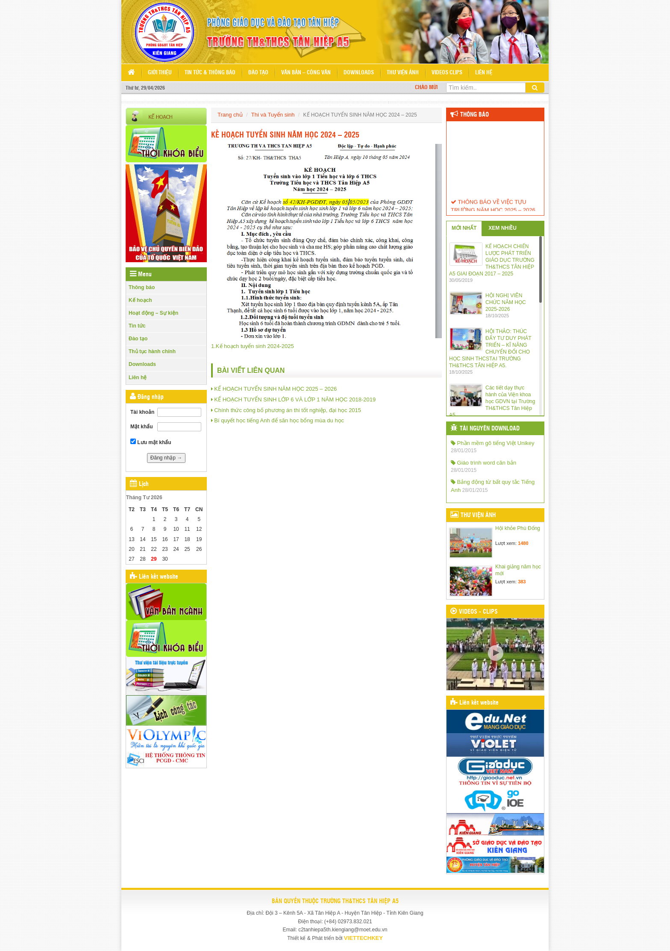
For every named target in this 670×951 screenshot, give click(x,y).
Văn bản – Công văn (306, 73)
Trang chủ (230, 114)
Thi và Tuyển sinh (273, 114)
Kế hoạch (140, 300)
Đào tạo (258, 73)
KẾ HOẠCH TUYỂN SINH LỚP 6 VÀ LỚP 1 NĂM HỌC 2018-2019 (295, 399)
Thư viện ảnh (403, 73)
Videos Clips (447, 73)
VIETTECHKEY (363, 938)
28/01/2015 (463, 451)
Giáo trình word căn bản (483, 462)
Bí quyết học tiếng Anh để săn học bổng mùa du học (279, 420)
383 (522, 581)
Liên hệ (483, 73)
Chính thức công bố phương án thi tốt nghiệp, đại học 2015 (287, 410)
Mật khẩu (141, 427)
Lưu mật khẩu (150, 442)
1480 (523, 543)
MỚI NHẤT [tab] (464, 228)
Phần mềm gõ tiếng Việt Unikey (493, 443)
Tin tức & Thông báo (210, 73)
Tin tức (137, 326)
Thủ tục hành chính (152, 351)
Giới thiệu (160, 73)
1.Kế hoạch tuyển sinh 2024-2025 (252, 346)
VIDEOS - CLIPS (478, 612)
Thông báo (142, 287)
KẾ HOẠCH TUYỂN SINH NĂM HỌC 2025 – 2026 (275, 389)
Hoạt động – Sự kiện (153, 313)
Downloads (359, 73)
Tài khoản (142, 412)
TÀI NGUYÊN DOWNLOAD (490, 429)
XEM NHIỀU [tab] (502, 228)
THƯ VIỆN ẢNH (478, 515)
